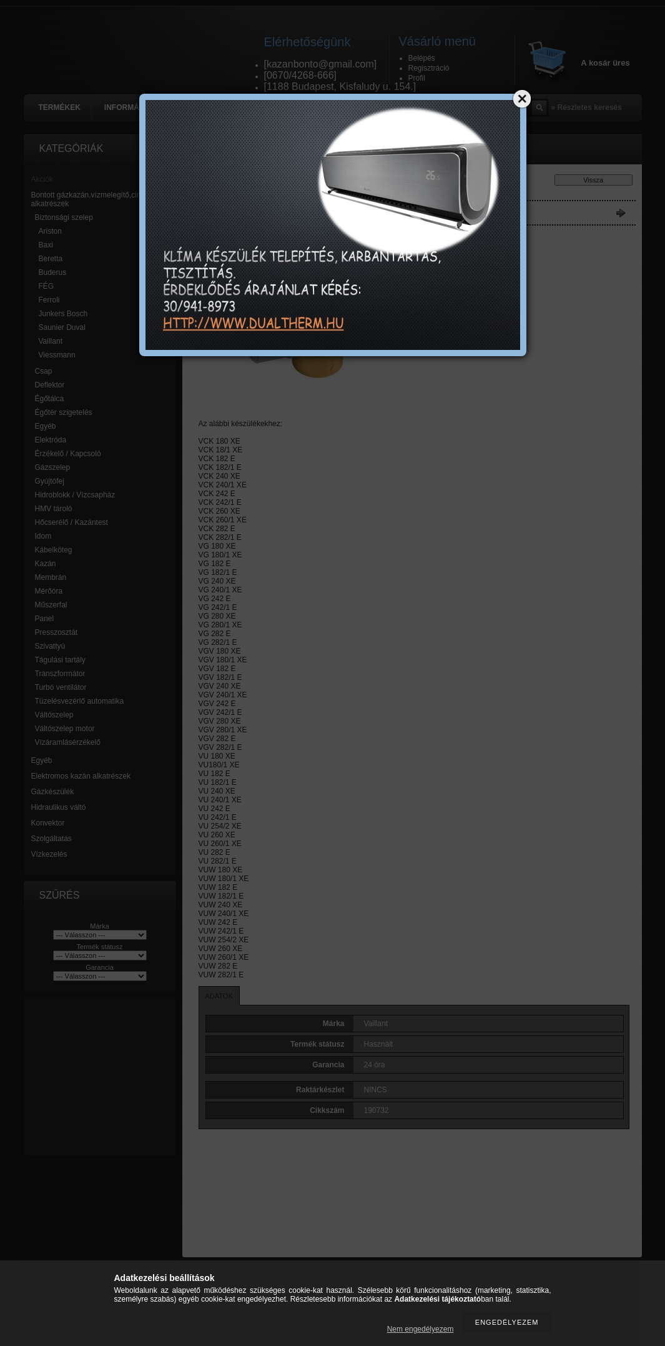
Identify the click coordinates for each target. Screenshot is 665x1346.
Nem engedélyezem (420, 1329)
